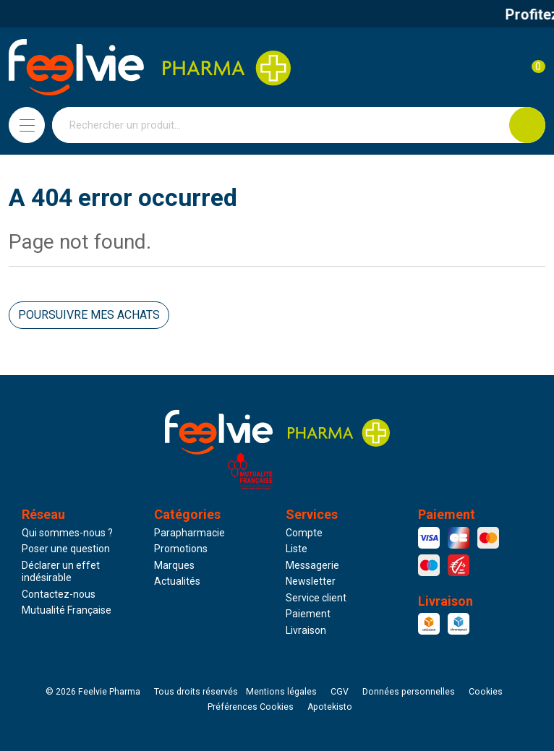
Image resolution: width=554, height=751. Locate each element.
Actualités (177, 581)
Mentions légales (281, 692)
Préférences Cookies (251, 707)
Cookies (486, 692)
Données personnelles (408, 692)
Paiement (308, 613)
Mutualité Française (66, 610)
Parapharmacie (189, 532)
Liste (296, 548)
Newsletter (311, 581)
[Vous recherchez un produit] (281, 125)
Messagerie (312, 565)
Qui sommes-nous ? (67, 532)
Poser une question (66, 548)
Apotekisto (329, 707)
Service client (316, 598)
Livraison (306, 630)
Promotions (181, 548)
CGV (340, 692)
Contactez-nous (58, 594)
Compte (304, 532)
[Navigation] (27, 125)
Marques (174, 565)
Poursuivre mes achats (89, 315)
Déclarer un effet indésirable (61, 571)
